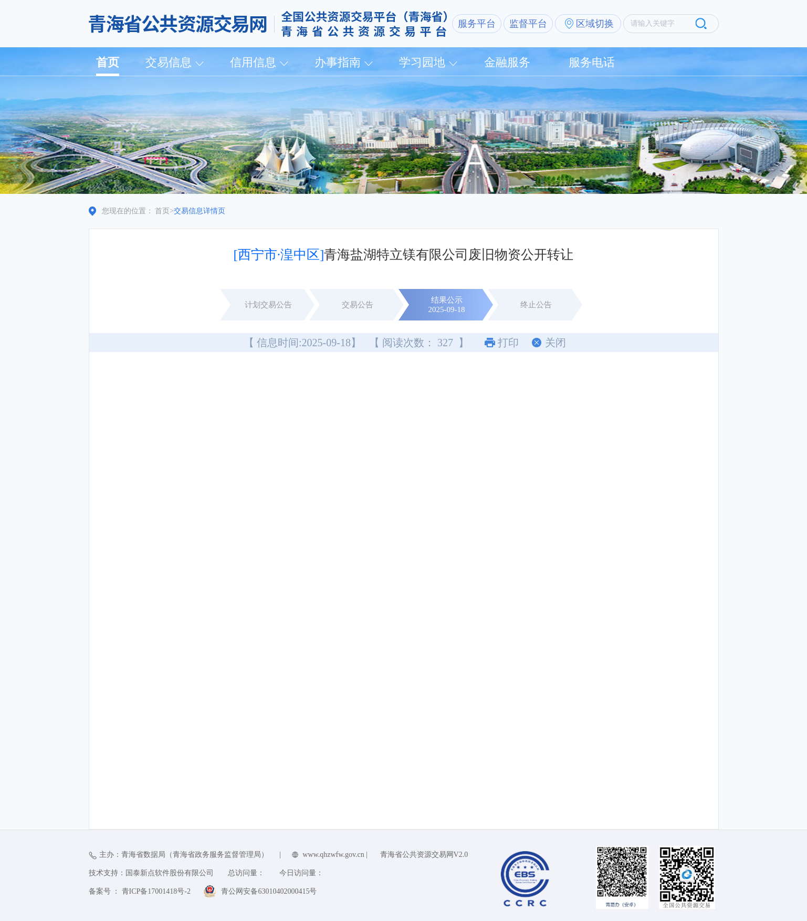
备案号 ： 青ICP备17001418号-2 (140, 891)
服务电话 (592, 62)
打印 (508, 342)
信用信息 (253, 62)
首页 (107, 62)
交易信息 (168, 62)
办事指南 (338, 62)
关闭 (555, 342)
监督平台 (528, 23)
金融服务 (507, 62)
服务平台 (477, 23)
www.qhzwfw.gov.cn (333, 854)
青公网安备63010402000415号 (269, 891)
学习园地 (422, 62)
